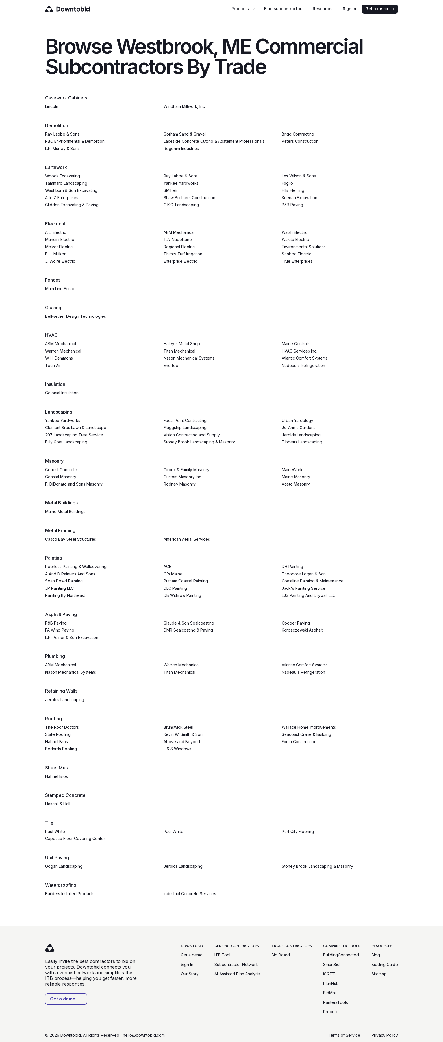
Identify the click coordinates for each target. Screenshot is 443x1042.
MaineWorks (293, 469)
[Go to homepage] (75, 9)
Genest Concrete (61, 469)
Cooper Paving (296, 623)
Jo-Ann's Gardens (299, 427)
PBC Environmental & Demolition (75, 141)
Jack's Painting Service (303, 588)
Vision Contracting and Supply (192, 434)
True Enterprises (297, 261)
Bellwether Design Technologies (75, 316)
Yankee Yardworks (181, 183)
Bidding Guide (385, 964)
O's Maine (173, 573)
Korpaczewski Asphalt (302, 630)
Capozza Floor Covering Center (75, 838)
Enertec (171, 365)
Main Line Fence (60, 288)
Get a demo (379, 8)
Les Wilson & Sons (299, 175)
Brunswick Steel (178, 727)
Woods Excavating (62, 175)
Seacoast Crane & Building (306, 734)
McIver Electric (59, 246)
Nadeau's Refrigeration (303, 365)
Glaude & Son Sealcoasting (189, 623)
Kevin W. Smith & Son (183, 734)
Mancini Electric (59, 239)
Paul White (55, 831)
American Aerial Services (187, 539)
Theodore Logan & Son (304, 573)
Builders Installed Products (69, 893)
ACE (167, 566)
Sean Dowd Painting (64, 580)
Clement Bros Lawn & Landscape (75, 427)
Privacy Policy (385, 1035)
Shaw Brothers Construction (189, 197)
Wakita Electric (295, 239)
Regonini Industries (181, 148)
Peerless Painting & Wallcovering (76, 566)
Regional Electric (179, 246)
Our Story (190, 973)
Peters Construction (300, 141)
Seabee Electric (296, 253)
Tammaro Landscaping (66, 183)
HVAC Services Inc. (299, 351)
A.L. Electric (55, 232)
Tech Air (53, 365)
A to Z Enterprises (61, 197)
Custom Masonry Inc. (183, 476)
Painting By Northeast (65, 595)
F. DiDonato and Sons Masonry (74, 484)
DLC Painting (175, 588)
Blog (376, 954)
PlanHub (331, 983)
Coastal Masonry (60, 476)
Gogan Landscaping (63, 866)
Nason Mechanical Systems (189, 358)
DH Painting (292, 566)
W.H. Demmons (59, 358)
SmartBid (331, 964)
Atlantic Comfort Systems (305, 358)
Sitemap (379, 973)
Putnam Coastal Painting (186, 580)
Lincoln (51, 106)
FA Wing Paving (59, 630)
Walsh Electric (294, 232)
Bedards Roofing (61, 748)
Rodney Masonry (180, 484)
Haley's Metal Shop (182, 343)
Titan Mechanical (179, 351)
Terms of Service (344, 1035)
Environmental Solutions (304, 246)
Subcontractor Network (236, 964)
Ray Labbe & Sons (62, 134)
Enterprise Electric (180, 261)
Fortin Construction (299, 741)
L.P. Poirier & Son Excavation (71, 637)
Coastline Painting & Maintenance (313, 580)
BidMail (329, 992)
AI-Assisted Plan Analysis (237, 973)
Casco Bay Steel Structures (70, 539)
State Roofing (58, 734)
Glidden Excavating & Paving (72, 204)
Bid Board (281, 954)
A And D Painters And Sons (70, 573)
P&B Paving (292, 204)
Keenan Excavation (299, 197)
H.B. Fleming (293, 190)
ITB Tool (222, 954)
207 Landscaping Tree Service (74, 434)
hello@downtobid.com (144, 1035)
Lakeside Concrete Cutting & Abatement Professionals (214, 141)
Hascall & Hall (57, 803)
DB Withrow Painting (182, 595)
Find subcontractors (284, 8)
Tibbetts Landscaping (302, 442)
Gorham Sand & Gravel (185, 134)
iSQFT (329, 973)
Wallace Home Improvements (309, 727)
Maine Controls (296, 343)
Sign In (187, 964)
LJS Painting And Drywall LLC (308, 595)
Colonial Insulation (62, 392)
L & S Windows (177, 748)
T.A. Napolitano (178, 239)
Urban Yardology (297, 420)
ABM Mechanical (179, 232)
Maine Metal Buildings (65, 511)
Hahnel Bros (56, 741)
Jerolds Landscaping (301, 434)
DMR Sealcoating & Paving (188, 630)
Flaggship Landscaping (185, 427)
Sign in (349, 8)
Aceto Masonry (296, 484)
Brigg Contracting (298, 134)
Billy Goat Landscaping (66, 442)
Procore (330, 1011)
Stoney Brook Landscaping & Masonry (199, 442)
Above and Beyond (182, 741)
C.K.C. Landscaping (181, 204)
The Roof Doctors (62, 727)
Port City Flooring (298, 831)
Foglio (287, 183)
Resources (323, 8)
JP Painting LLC (59, 588)
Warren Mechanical (63, 351)
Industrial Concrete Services (190, 893)
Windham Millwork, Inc (184, 106)
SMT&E (170, 190)
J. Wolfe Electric (60, 261)
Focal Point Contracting (185, 420)
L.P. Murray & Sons (62, 148)
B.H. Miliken (55, 253)
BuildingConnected (341, 954)
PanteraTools (335, 1002)
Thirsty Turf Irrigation (183, 253)
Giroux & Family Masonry (186, 469)
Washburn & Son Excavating (71, 190)
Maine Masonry (296, 476)
